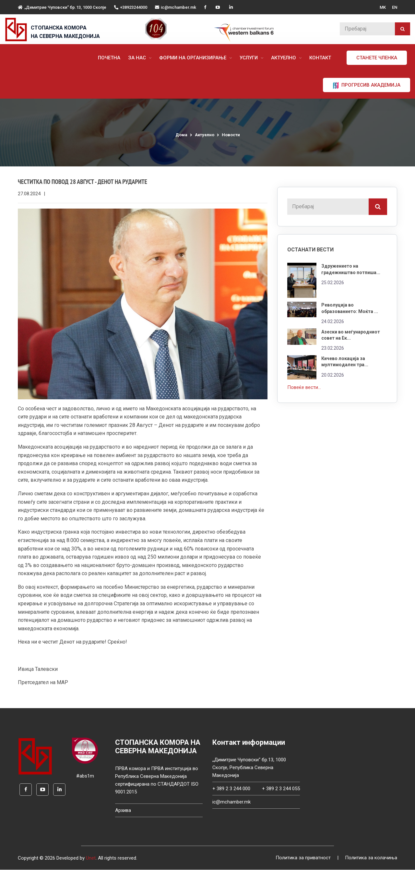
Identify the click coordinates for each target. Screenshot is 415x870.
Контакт (320, 58)
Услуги (249, 58)
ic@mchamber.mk (175, 7)
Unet (91, 858)
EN (394, 7)
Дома (181, 134)
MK (383, 7)
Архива (123, 811)
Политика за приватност (303, 858)
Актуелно (284, 58)
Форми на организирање (193, 58)
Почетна (109, 58)
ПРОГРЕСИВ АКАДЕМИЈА (366, 85)
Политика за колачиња (371, 858)
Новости (231, 134)
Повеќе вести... (304, 386)
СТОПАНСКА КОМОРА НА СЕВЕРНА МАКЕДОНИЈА (65, 32)
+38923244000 (130, 7)
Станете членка (376, 58)
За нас (137, 58)
